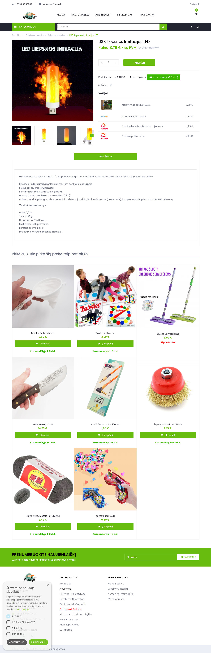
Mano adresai (116, 599)
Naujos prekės (80, 14)
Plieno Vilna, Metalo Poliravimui (43, 516)
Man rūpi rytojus (69, 624)
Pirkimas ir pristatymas (73, 594)
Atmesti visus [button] (16, 642)
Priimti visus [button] (38, 642)
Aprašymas (105, 156)
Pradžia (16, 35)
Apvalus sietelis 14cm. (43, 333)
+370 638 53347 (24, 4)
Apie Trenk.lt (103, 14)
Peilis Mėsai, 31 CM (43, 424)
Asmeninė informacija (120, 594)
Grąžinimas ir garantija (73, 604)
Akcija (61, 14)
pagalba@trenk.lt (52, 4)
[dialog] (27, 616)
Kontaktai (65, 583)
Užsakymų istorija (118, 588)
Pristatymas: (138, 77)
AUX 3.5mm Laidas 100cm (105, 424)
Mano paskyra (116, 583)
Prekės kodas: (107, 77)
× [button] (48, 585)
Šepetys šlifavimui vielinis (168, 424)
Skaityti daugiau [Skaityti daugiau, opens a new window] (21, 609)
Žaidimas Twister (105, 333)
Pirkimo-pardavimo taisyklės (76, 614)
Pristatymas (124, 14)
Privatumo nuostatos (72, 599)
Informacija (146, 14)
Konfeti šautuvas (105, 516)
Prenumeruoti (188, 557)
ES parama (66, 629)
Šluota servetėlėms (168, 333)
